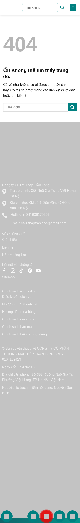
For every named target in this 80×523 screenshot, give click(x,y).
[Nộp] (62, 7)
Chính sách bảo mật (17, 327)
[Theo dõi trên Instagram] (13, 271)
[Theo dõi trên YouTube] (38, 271)
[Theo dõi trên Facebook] (4, 271)
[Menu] (73, 7)
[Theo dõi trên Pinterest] (30, 271)
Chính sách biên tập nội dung (24, 334)
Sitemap (8, 277)
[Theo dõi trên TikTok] (21, 271)
